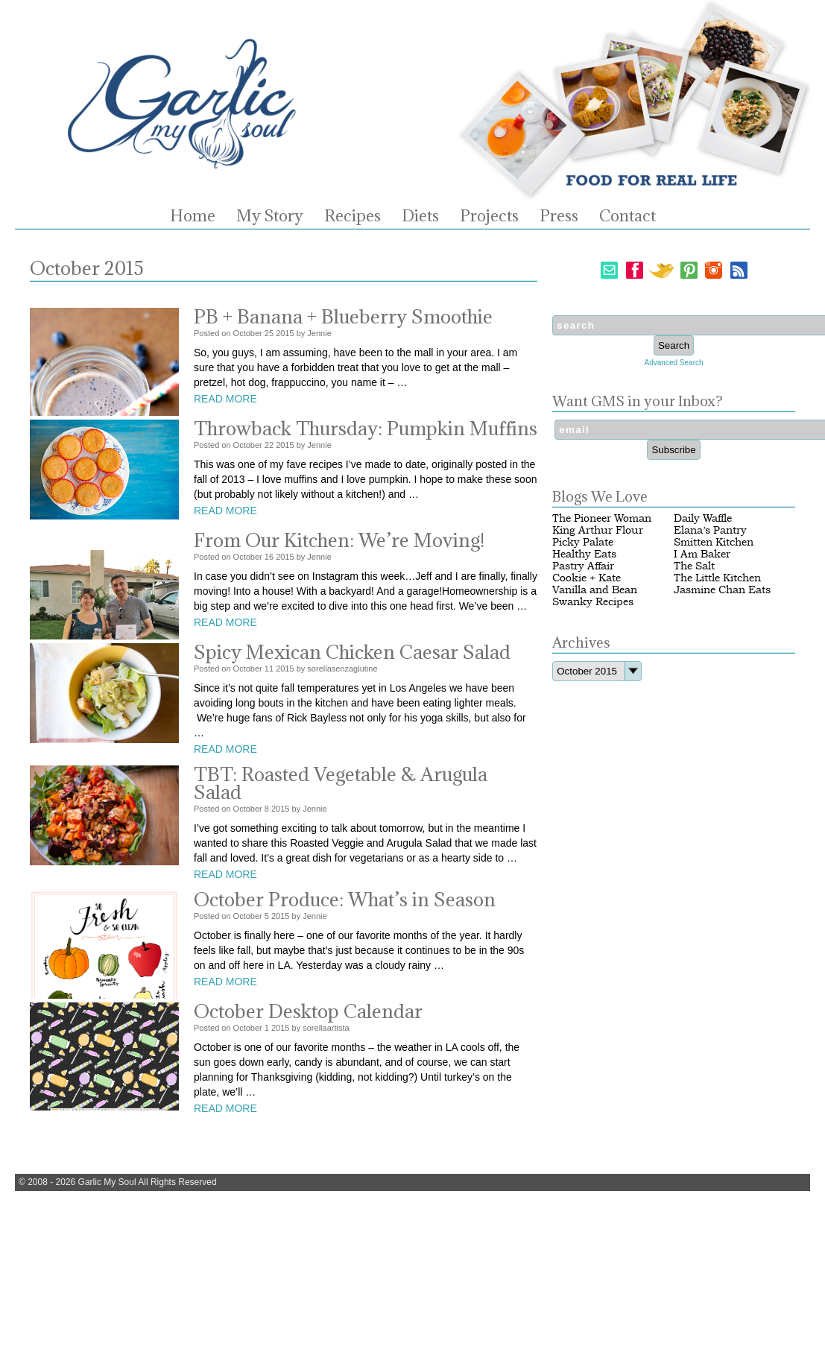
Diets (420, 216)
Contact (627, 216)
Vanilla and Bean (594, 590)
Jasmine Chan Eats (722, 590)
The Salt (694, 566)
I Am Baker (702, 554)
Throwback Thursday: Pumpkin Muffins (365, 428)
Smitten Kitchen (713, 542)
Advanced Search (674, 362)
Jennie (319, 333)
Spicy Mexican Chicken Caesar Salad (352, 651)
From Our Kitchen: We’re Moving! (339, 540)
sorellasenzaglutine (342, 668)
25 (269, 333)
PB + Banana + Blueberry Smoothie (343, 316)
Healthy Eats (584, 554)
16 (269, 556)
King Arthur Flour (597, 530)
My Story (269, 216)
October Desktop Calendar (308, 1011)
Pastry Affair (583, 566)
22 (269, 444)
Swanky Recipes (592, 601)
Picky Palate (582, 542)
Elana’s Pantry (710, 530)
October (247, 333)
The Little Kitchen (717, 578)
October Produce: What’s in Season (345, 899)
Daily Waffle (703, 518)
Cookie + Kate (586, 578)
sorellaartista (326, 1027)
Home (192, 216)
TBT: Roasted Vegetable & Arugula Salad (340, 783)
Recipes (352, 216)
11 (269, 668)
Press (559, 216)
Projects (489, 216)
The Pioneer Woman (601, 518)
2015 (285, 333)
